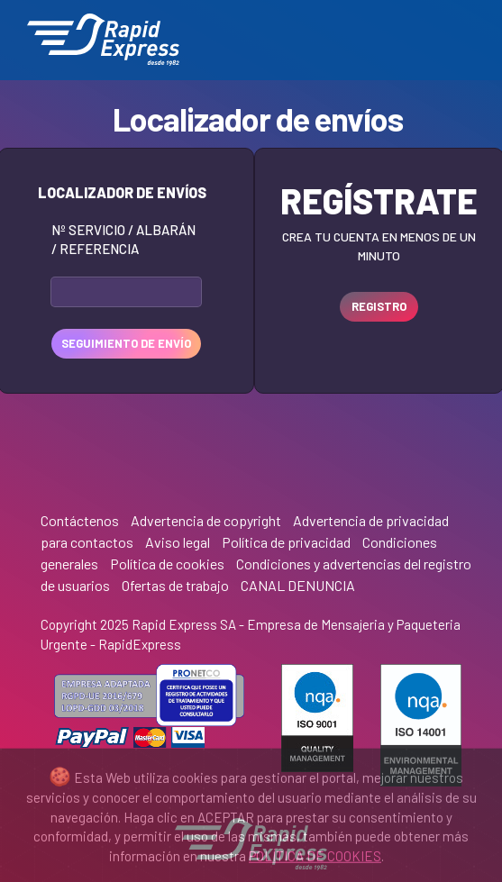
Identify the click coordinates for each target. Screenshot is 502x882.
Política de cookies (167, 563)
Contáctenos (80, 520)
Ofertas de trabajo (175, 585)
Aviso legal (177, 541)
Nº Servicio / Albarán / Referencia (123, 239)
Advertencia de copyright (206, 520)
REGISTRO (378, 306)
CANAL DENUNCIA (298, 585)
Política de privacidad (286, 541)
